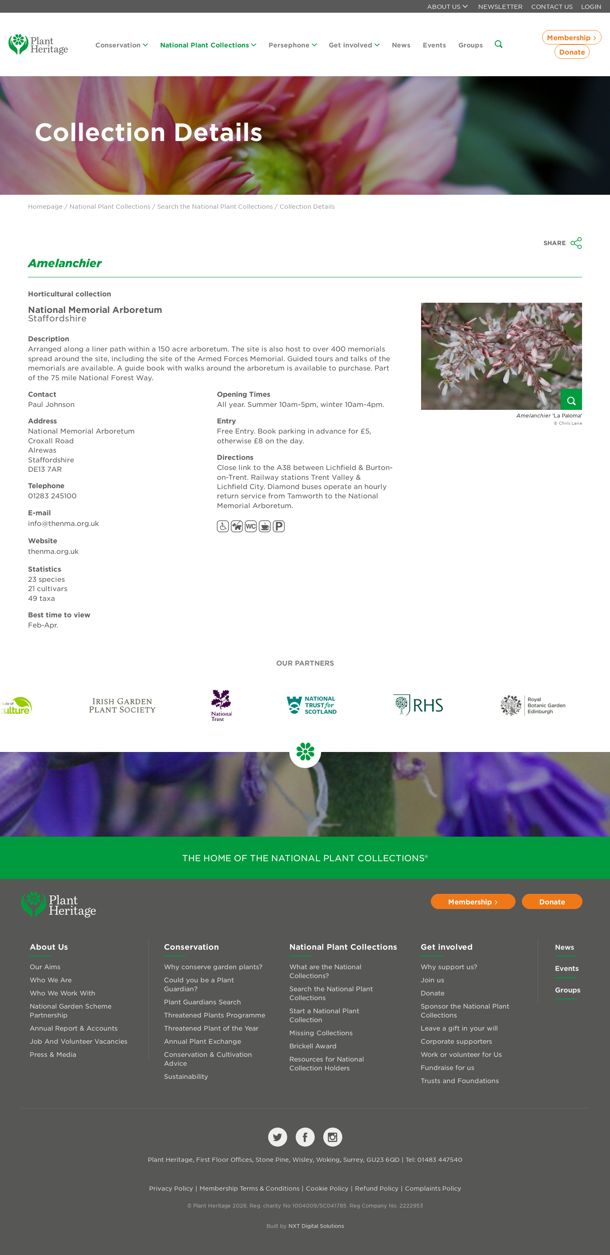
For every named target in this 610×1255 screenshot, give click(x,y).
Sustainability (186, 1076)
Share (562, 243)
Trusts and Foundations (460, 1080)
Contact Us (552, 6)
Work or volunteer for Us (461, 1054)
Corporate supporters (456, 1041)
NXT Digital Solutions (316, 1225)
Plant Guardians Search (202, 1002)
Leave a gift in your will (459, 1028)
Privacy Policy (171, 1188)
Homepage (45, 206)
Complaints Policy (433, 1188)
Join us (432, 980)
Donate (572, 51)
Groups (470, 45)
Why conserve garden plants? (213, 966)
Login (591, 6)
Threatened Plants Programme (214, 1015)
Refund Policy (377, 1188)
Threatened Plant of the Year (211, 1028)
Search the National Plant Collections (215, 206)
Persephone (293, 45)
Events (434, 45)
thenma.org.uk (53, 551)
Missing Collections (321, 1032)
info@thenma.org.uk (63, 523)
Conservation (121, 45)
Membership (572, 37)
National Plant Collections (208, 45)
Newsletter (500, 6)
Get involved (354, 45)
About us (447, 6)
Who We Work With (62, 993)
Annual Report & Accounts (74, 1028)
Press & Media (53, 1054)
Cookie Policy (327, 1188)
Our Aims (45, 966)
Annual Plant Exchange (202, 1041)
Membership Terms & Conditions (249, 1188)
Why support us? (449, 966)
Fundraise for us (447, 1067)
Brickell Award (313, 1046)
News (401, 45)
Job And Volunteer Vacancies (79, 1041)
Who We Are (51, 980)
